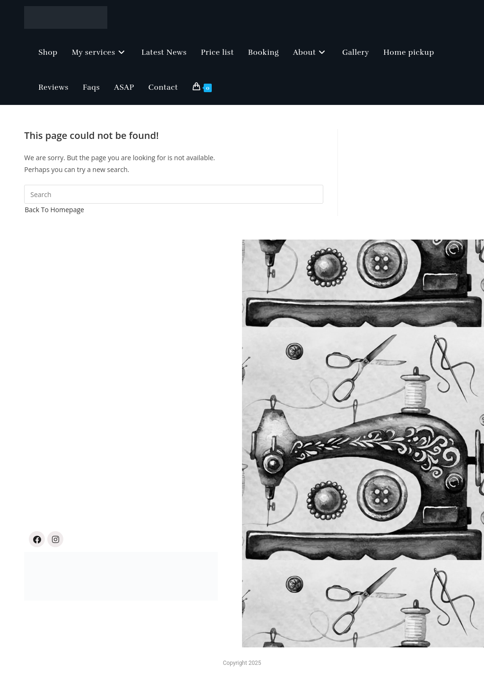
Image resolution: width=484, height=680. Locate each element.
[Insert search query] (173, 194)
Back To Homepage (54, 209)
